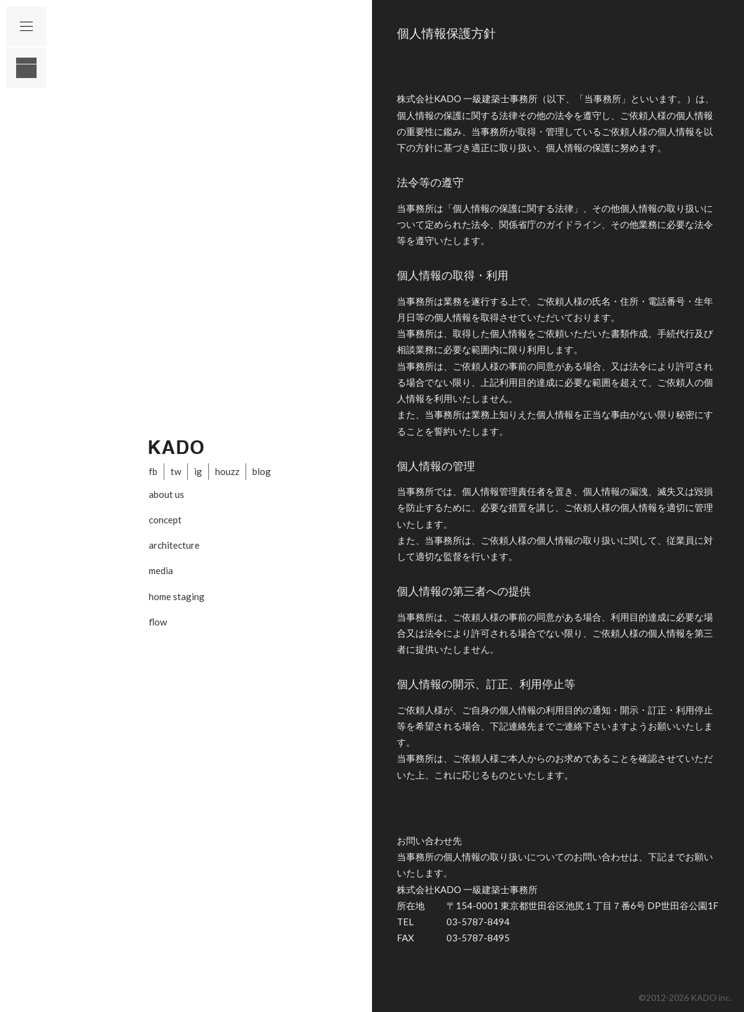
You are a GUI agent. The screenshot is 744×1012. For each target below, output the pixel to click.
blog (261, 471)
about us (166, 494)
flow (158, 621)
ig (198, 471)
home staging (177, 596)
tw (175, 471)
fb (153, 471)
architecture (174, 545)
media (161, 570)
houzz (227, 471)
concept (165, 519)
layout (26, 68)
